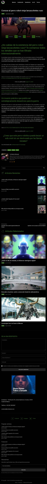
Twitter (34, 418)
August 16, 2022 (29, 131)
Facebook (17, 418)
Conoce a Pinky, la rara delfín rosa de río (10, 189)
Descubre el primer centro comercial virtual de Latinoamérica (20, 292)
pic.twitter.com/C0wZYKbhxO (26, 127)
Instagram (26, 418)
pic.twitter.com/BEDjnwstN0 (22, 78)
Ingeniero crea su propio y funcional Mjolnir (37, 225)
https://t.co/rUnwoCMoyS (8, 78)
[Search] (44, 168)
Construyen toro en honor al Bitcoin (12, 323)
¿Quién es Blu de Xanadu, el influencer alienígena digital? (14, 179)
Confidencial (14, 144)
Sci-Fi (3, 13)
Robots (13, 150)
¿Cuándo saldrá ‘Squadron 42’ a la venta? (10, 199)
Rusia (17, 150)
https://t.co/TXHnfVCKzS (11, 127)
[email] (23, 465)
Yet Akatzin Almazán (14, 154)
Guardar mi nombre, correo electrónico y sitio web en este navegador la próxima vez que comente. (21, 366)
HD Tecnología (21, 144)
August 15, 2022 (29, 82)
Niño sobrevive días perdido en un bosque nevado (12, 208)
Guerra (9, 150)
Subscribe (23, 470)
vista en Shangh (30, 88)
